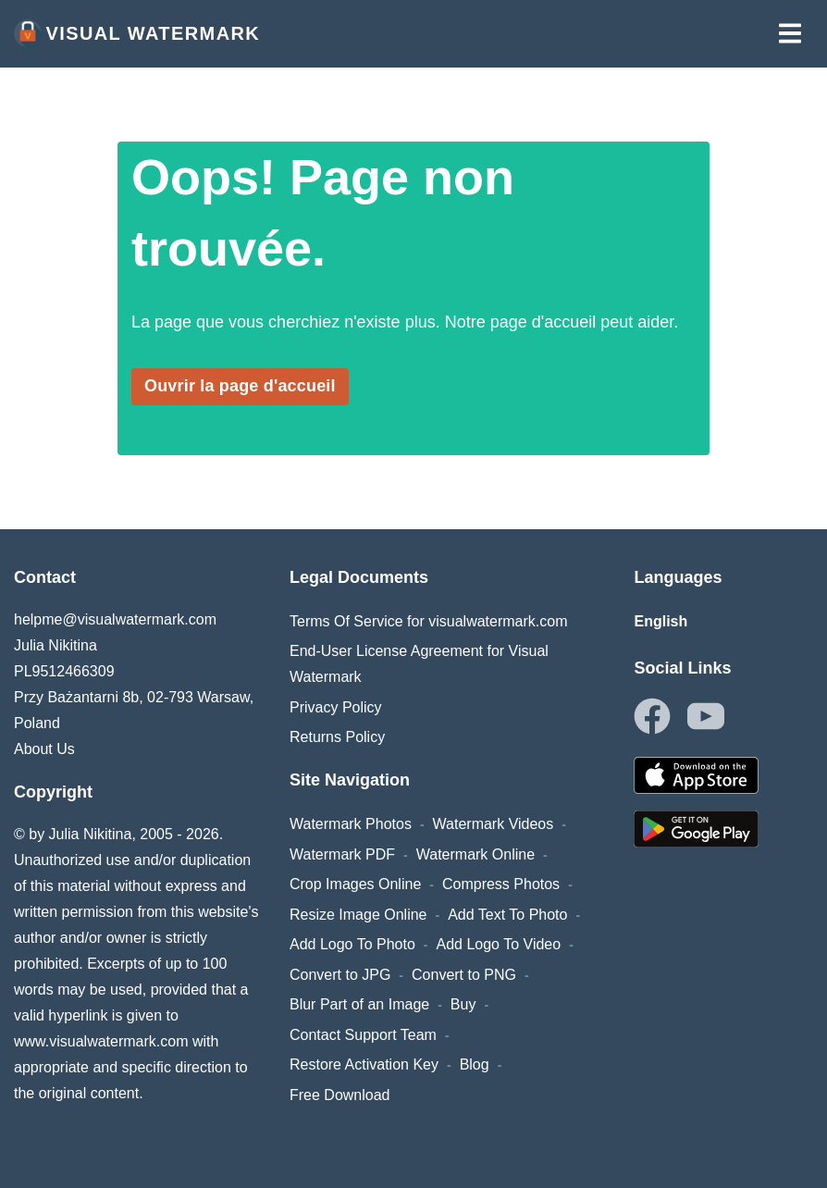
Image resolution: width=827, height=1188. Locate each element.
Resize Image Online (358, 914)
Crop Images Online (355, 884)
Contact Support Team (363, 1035)
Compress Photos (501, 884)
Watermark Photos (351, 824)
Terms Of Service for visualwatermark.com (429, 621)
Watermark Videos (493, 824)
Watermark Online (475, 854)
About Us (44, 749)
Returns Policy (337, 737)
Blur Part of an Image (359, 1004)
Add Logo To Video (498, 944)
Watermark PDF (342, 854)
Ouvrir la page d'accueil (240, 386)
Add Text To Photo (507, 914)
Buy (463, 1004)
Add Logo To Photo (352, 944)
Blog (474, 1064)
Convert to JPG (340, 975)
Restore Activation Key (364, 1064)
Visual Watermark (137, 33)
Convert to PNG (464, 975)
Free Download (340, 1095)
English (660, 621)
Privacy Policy (336, 707)
